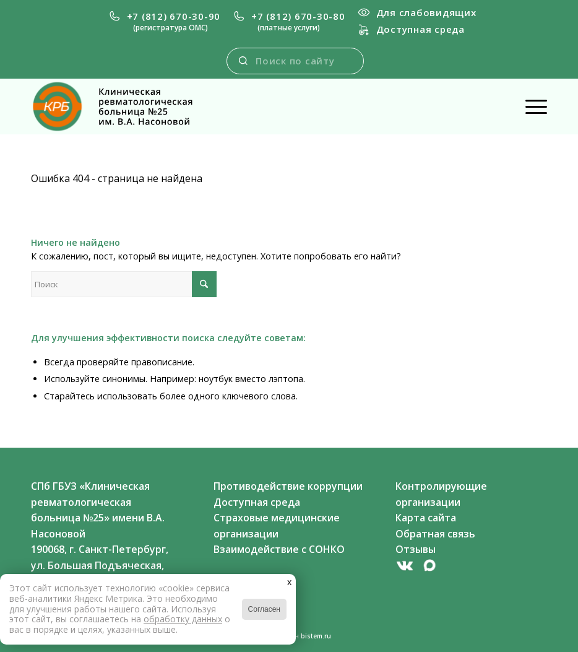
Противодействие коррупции (288, 486)
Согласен (264, 609)
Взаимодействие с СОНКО (279, 549)
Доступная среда (411, 29)
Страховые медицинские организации (277, 526)
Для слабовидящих (417, 12)
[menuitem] (164, 22)
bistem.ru (316, 636)
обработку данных (183, 619)
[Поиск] (124, 284)
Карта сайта (425, 517)
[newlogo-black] (122, 106)
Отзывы (415, 549)
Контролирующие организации (441, 494)
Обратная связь (435, 534)
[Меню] (530, 106)
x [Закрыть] (289, 582)
